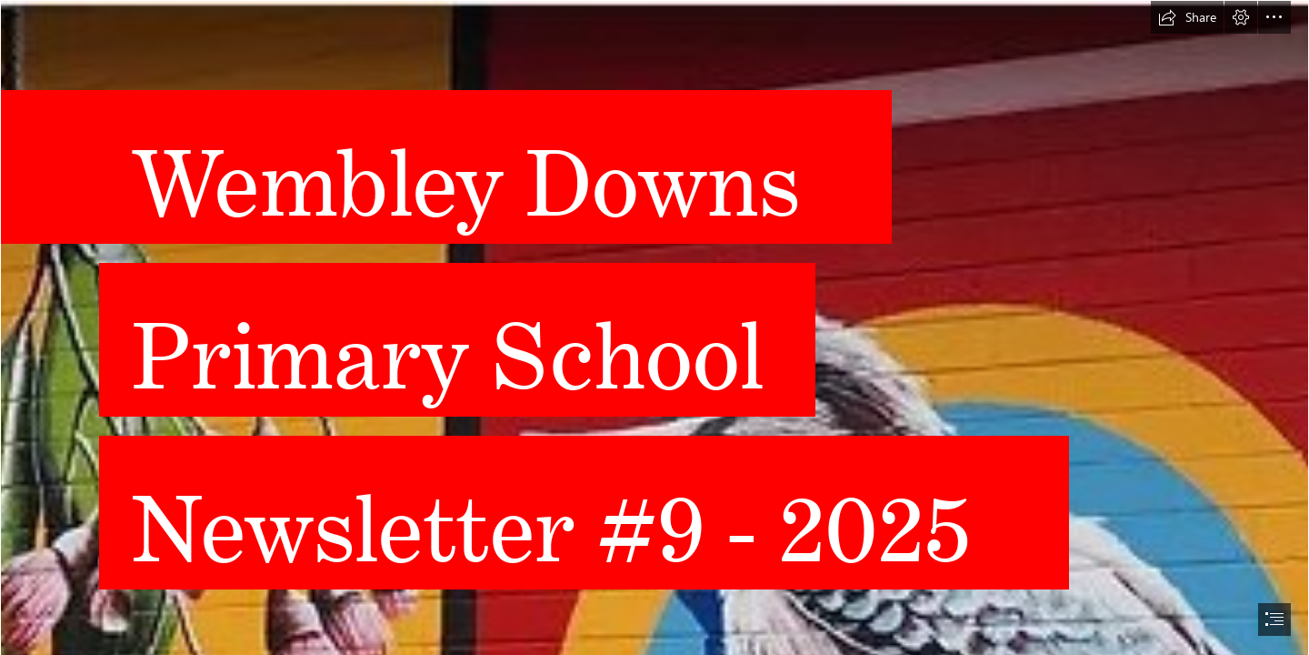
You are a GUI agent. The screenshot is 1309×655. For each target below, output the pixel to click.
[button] (1187, 17)
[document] (654, 327)
